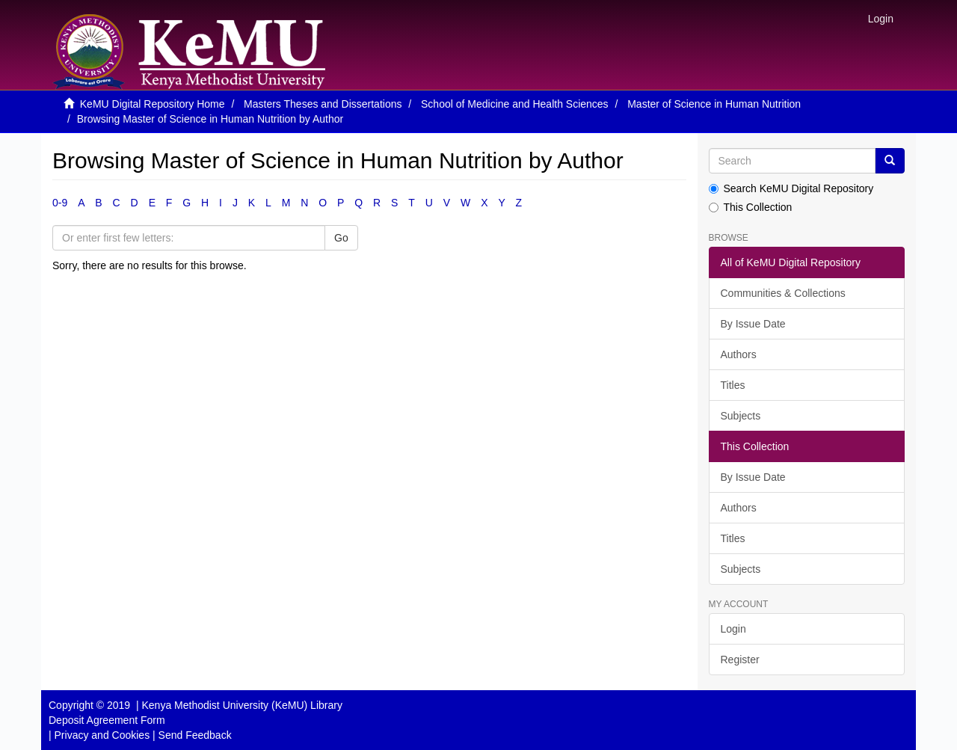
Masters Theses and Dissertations (322, 104)
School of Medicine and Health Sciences (515, 104)
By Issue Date (753, 324)
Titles (733, 385)
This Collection (751, 207)
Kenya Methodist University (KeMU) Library (241, 705)
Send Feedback (195, 735)
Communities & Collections (783, 293)
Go (341, 238)
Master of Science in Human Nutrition (714, 104)
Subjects (741, 416)
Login (733, 629)
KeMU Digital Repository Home (152, 104)
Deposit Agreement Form (107, 720)
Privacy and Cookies (102, 735)
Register (740, 660)
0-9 (59, 203)
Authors (739, 354)
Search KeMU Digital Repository (791, 188)
